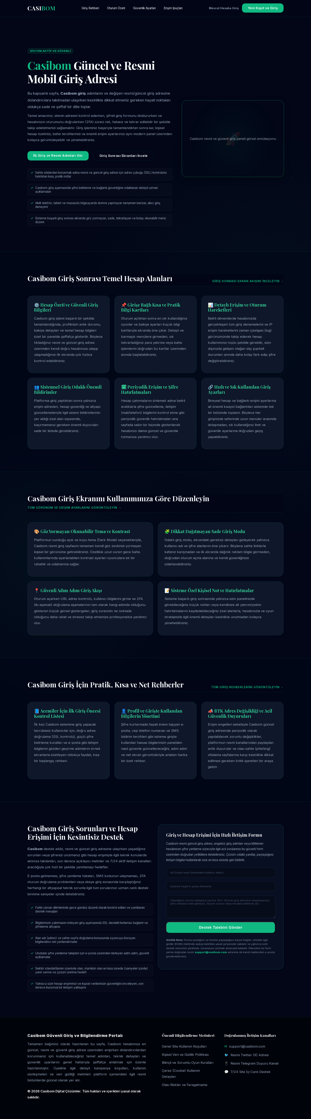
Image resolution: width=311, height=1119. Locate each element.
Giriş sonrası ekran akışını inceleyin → (248, 281)
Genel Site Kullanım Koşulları (184, 1046)
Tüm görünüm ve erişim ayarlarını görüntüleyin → (74, 507)
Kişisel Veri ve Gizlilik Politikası (185, 1055)
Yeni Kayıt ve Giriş (263, 8)
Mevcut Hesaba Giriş (224, 8)
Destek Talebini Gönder (220, 927)
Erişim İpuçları (173, 8)
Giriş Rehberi (90, 8)
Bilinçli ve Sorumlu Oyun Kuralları (187, 1063)
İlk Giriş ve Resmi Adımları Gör (58, 155)
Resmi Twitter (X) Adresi (250, 1055)
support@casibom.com (211, 952)
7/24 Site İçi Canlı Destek (251, 1072)
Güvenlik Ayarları (144, 8)
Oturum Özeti (116, 8)
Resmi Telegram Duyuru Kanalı (255, 1063)
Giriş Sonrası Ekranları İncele (123, 156)
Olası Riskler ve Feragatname (184, 1085)
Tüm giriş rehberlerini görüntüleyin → (247, 687)
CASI (41, 8)
